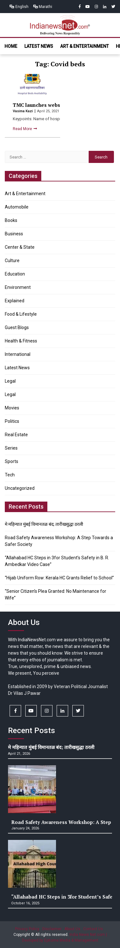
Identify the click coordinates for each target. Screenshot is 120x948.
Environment (18, 287)
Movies (12, 407)
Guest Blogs (17, 327)
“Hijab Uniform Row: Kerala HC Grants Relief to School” (59, 577)
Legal (10, 381)
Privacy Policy (27, 929)
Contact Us (93, 929)
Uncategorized (20, 488)
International (17, 354)
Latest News (38, 46)
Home (10, 46)
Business (14, 233)
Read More (23, 129)
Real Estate (16, 434)
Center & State (20, 247)
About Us (72, 929)
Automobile (16, 206)
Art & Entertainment (84, 46)
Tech (10, 474)
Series (11, 448)
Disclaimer (51, 929)
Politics (12, 421)
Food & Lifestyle (21, 314)
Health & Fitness (21, 340)
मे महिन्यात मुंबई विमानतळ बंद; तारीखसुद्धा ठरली (44, 524)
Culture (12, 260)
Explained (14, 300)
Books (11, 220)
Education (15, 273)
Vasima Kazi (23, 111)
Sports (11, 461)
